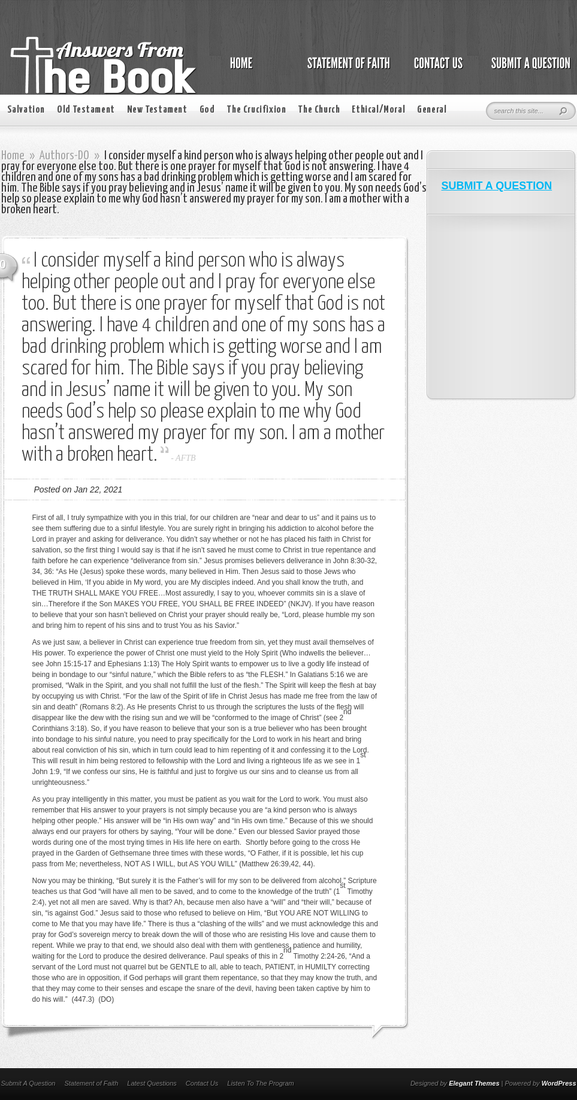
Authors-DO (64, 156)
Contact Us (202, 1083)
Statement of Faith (91, 1083)
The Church (319, 110)
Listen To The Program (260, 1083)
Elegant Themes (474, 1083)
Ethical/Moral (378, 110)
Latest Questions (152, 1083)
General (431, 110)
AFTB (185, 458)
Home (13, 156)
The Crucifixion (256, 110)
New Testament (157, 110)
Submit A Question (28, 1083)
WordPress (559, 1083)
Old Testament (86, 110)
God (207, 110)
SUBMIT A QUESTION (497, 186)
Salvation (26, 110)
